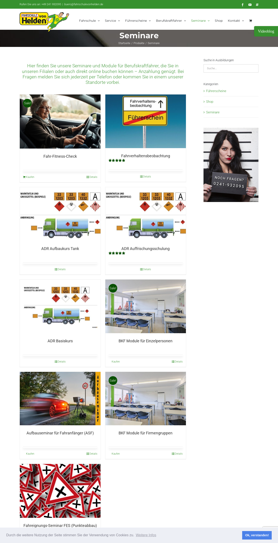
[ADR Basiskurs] (60, 306)
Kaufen (30, 176)
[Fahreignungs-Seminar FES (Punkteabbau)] (60, 490)
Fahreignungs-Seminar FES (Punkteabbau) (60, 525)
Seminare (213, 112)
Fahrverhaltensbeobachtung (145, 155)
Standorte (96, 82)
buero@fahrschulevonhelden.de (83, 4)
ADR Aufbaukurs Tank (60, 248)
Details (93, 176)
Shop (209, 101)
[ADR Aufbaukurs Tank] (60, 214)
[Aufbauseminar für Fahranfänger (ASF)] (60, 398)
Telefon (104, 76)
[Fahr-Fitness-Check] (60, 121)
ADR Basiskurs (60, 340)
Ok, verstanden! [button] (257, 535)
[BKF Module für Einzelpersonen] (145, 306)
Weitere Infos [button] (146, 535)
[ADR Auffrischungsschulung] (145, 214)
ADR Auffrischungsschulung (145, 248)
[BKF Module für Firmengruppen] (145, 398)
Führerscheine (216, 91)
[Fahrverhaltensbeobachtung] (145, 121)
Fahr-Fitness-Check (60, 156)
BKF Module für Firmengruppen (145, 432)
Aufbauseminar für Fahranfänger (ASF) (60, 432)
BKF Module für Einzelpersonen (145, 340)
